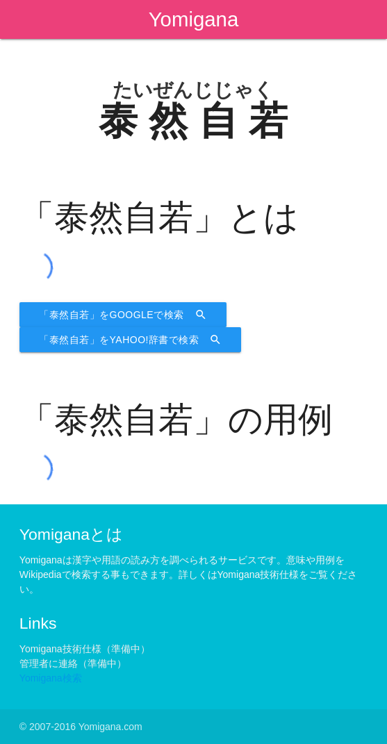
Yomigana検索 (50, 678)
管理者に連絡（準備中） (72, 663)
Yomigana (194, 19)
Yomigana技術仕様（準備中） (84, 648)
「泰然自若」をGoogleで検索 (123, 314)
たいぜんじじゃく (193, 90)
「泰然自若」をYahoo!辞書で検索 (130, 339)
